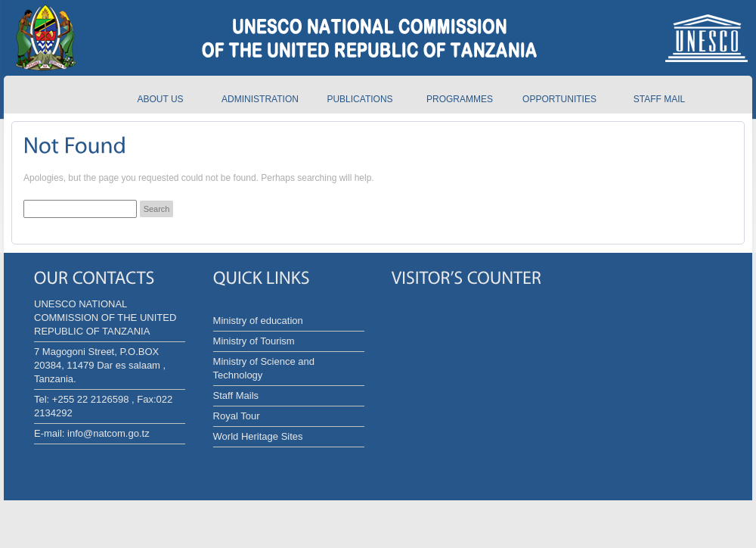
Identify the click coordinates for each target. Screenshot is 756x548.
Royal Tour (236, 416)
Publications (359, 99)
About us (160, 99)
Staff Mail (659, 99)
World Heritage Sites (258, 436)
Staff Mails (236, 395)
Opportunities (559, 99)
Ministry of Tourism (254, 341)
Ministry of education (258, 320)
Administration (260, 99)
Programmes (459, 99)
